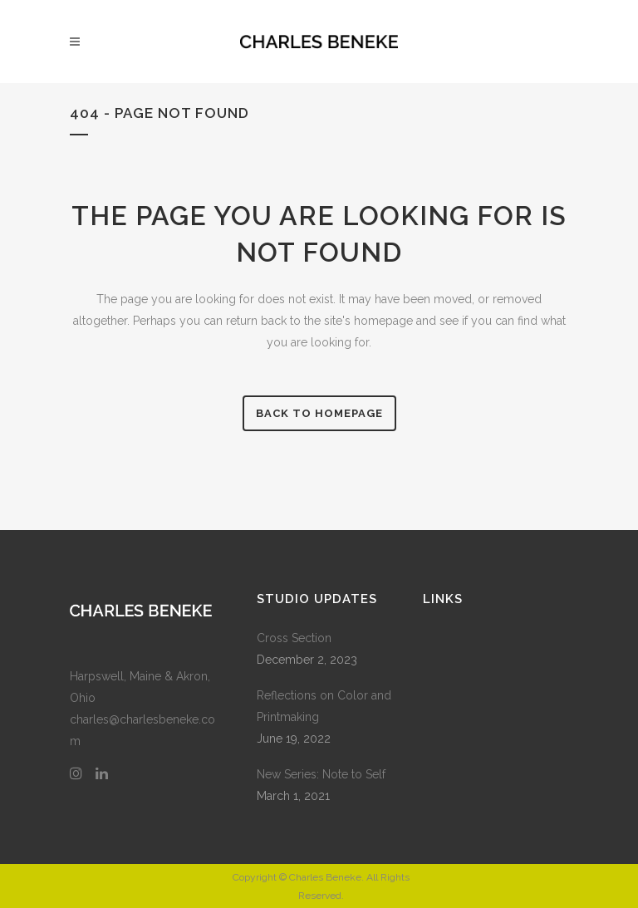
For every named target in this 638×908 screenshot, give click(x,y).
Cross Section (294, 638)
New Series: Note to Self (321, 774)
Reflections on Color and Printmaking (324, 706)
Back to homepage (319, 413)
